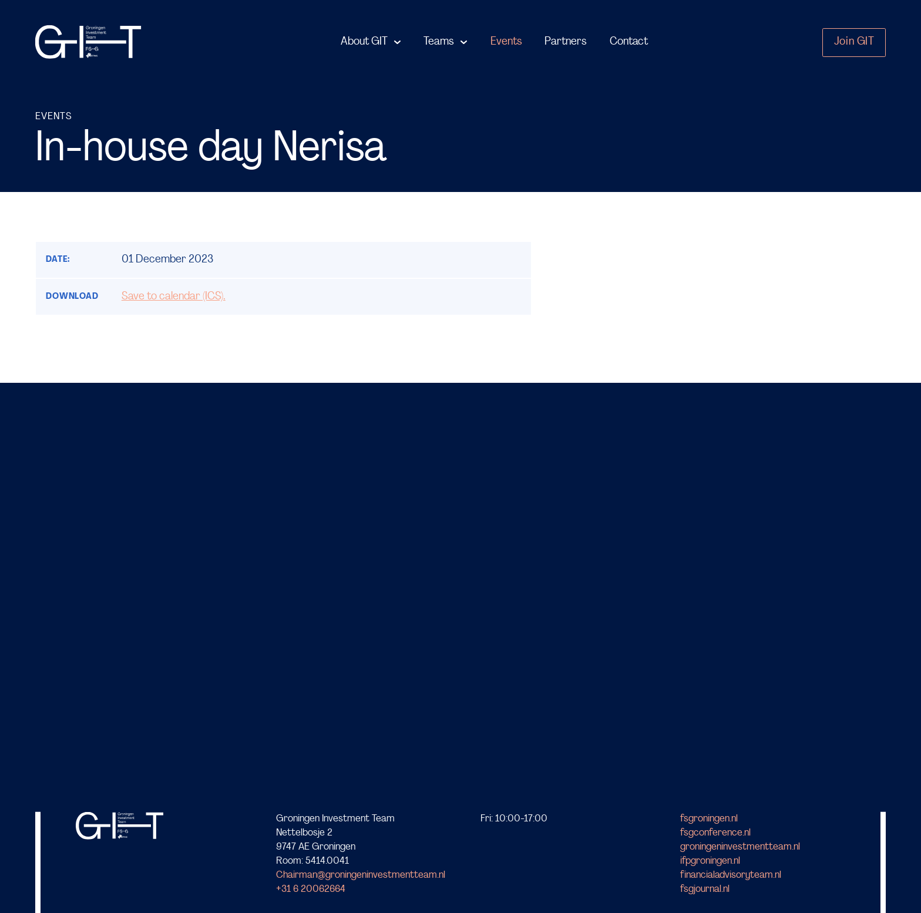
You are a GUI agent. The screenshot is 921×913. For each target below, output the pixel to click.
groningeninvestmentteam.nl (740, 847)
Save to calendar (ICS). (174, 296)
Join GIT (854, 42)
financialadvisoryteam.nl (730, 875)
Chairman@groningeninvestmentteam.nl (360, 875)
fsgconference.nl (715, 833)
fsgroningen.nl (709, 819)
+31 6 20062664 (310, 889)
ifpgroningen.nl (710, 861)
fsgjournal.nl (705, 889)
